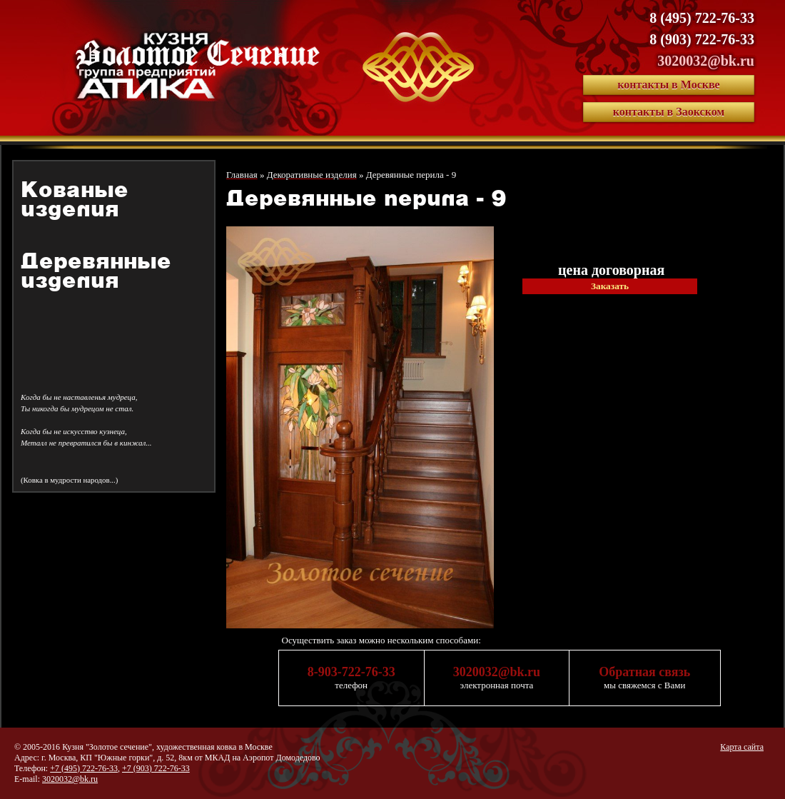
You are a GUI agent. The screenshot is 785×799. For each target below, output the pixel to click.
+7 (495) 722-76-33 (84, 768)
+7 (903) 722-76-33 (156, 768)
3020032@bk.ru (705, 61)
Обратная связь (644, 672)
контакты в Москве (668, 85)
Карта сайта (742, 747)
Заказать (610, 286)
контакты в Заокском (668, 112)
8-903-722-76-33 (351, 672)
